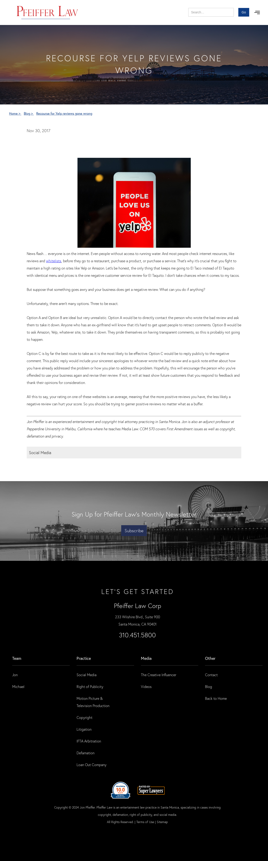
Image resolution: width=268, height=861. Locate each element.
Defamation (85, 752)
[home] (47, 12)
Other (210, 658)
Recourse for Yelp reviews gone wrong (64, 113)
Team (16, 658)
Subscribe (134, 530)
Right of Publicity (90, 686)
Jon (15, 674)
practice (84, 658)
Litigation (84, 729)
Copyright (84, 717)
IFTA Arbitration (89, 741)
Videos (146, 686)
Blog (208, 686)
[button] (257, 12)
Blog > (29, 113)
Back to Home (216, 698)
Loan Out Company (91, 764)
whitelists (53, 260)
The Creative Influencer (158, 674)
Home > (15, 113)
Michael (18, 686)
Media (146, 658)
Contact (211, 674)
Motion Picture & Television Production (93, 702)
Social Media (87, 674)
